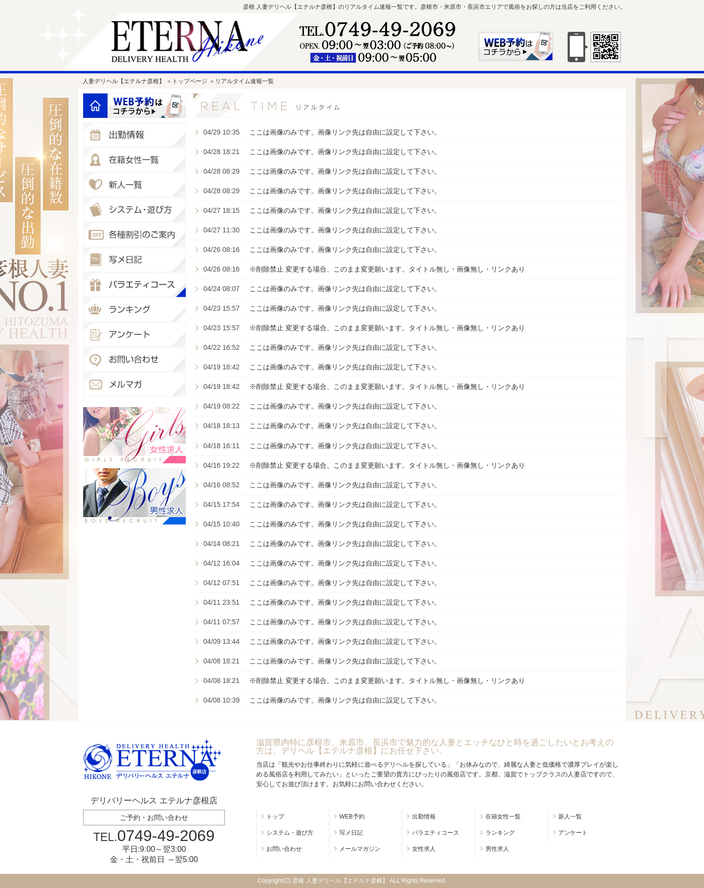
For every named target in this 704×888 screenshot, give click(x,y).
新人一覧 (570, 816)
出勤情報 (424, 816)
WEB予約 (351, 816)
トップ (275, 816)
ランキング (500, 832)
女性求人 (424, 848)
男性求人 (497, 848)
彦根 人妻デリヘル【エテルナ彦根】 (340, 880)
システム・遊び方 (289, 832)
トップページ (189, 81)
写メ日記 (351, 832)
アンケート (573, 832)
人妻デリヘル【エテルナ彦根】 (124, 81)
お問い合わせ (284, 848)
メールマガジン (359, 848)
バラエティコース (435, 832)
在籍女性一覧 (503, 816)
